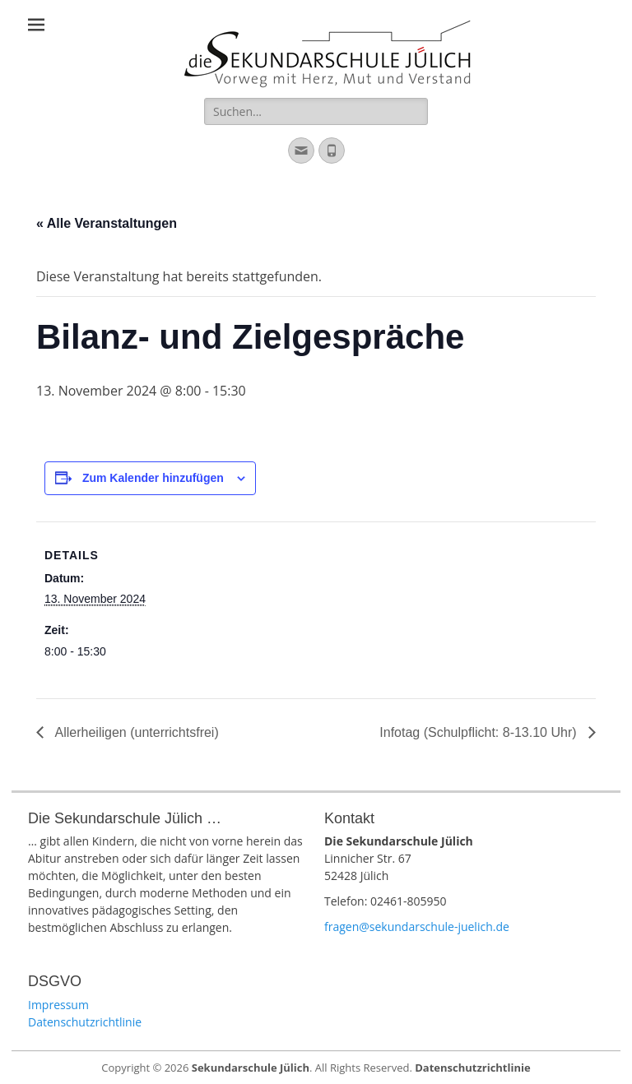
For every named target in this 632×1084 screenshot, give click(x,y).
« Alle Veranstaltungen (106, 223)
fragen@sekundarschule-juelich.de (416, 926)
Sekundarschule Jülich (250, 1067)
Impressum (58, 1004)
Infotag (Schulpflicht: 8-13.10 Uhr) (479, 732)
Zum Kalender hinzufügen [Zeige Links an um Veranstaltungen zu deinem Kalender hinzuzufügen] (153, 477)
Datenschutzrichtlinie (85, 1022)
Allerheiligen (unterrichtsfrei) (135, 732)
